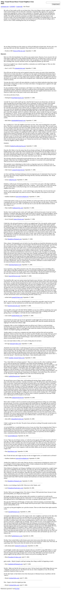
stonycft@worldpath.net (22, 196)
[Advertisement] (30, 33)
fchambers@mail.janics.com (15, 488)
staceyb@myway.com (14, 276)
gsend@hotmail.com (14, 511)
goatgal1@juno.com (17, 297)
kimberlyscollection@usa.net (18, 146)
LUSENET (12, 6)
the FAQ (17, 588)
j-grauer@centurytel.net (18, 170)
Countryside (19, 6)
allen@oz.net (12, 179)
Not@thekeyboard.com (17, 97)
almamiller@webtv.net (17, 419)
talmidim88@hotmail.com (18, 120)
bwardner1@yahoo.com (15, 557)
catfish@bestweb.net (14, 376)
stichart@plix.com (14, 578)
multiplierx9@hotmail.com (15, 564)
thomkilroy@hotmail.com (14, 239)
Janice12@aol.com (18, 219)
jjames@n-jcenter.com (21, 545)
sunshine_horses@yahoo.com (16, 358)
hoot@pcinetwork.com (14, 305)
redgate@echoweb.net (17, 397)
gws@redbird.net (12, 435)
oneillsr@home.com (17, 315)
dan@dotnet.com (12, 451)
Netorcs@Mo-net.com (19, 51)
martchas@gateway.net (15, 264)
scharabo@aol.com (20, 68)
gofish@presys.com (17, 536)
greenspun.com (5, 6)
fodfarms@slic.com (18, 208)
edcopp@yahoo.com (15, 343)
